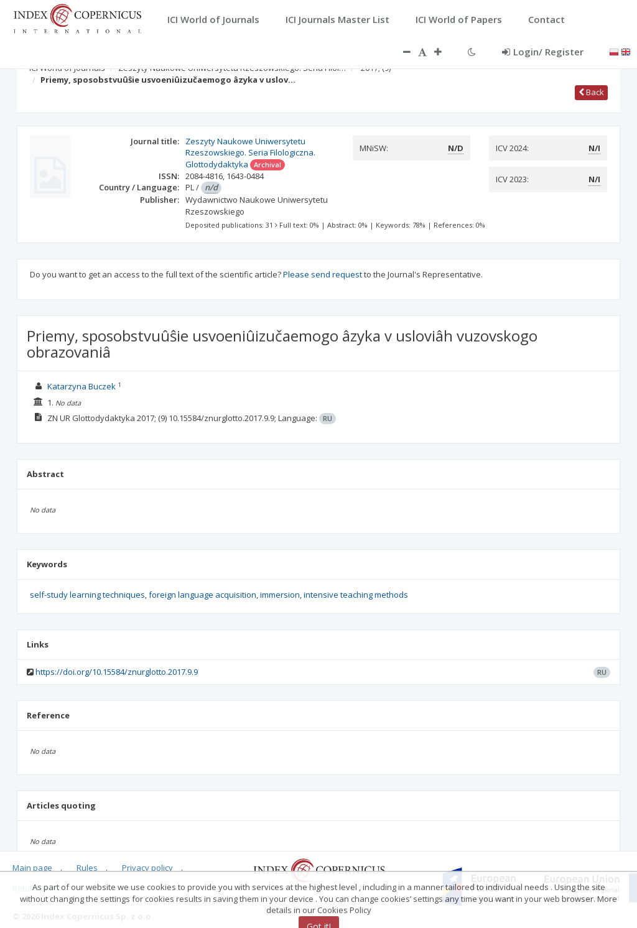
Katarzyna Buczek (81, 386)
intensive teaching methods (356, 594)
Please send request (322, 274)
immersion (280, 594)
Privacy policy (147, 867)
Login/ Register (543, 51)
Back (591, 92)
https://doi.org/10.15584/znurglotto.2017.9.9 (116, 671)
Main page (32, 867)
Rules (87, 867)
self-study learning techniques (87, 594)
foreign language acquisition (202, 594)
